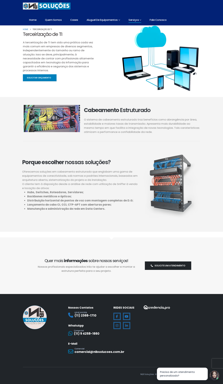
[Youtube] (126, 316)
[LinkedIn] (126, 325)
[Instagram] (117, 325)
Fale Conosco (158, 20)
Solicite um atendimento (168, 265)
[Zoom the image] (157, 307)
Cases (74, 20)
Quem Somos (53, 20)
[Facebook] (117, 316)
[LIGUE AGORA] (89, 315)
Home (32, 20)
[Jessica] (214, 375)
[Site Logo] (47, 6)
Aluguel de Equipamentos (102, 20)
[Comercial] (89, 333)
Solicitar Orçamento (39, 77)
